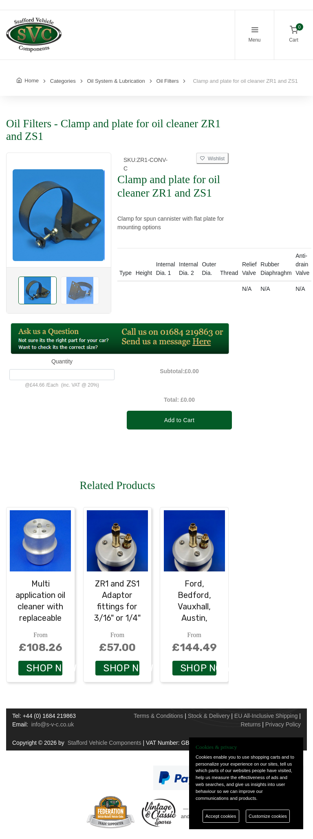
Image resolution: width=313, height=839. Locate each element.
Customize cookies (268, 816)
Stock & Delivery (209, 716)
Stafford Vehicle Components (104, 742)
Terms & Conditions (158, 716)
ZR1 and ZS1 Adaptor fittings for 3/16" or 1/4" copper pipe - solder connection (117, 618)
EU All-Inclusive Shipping (266, 716)
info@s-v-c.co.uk (52, 724)
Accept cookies (220, 816)
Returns (250, 724)
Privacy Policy (283, 724)
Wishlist (212, 159)
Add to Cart (179, 420)
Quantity (62, 361)
